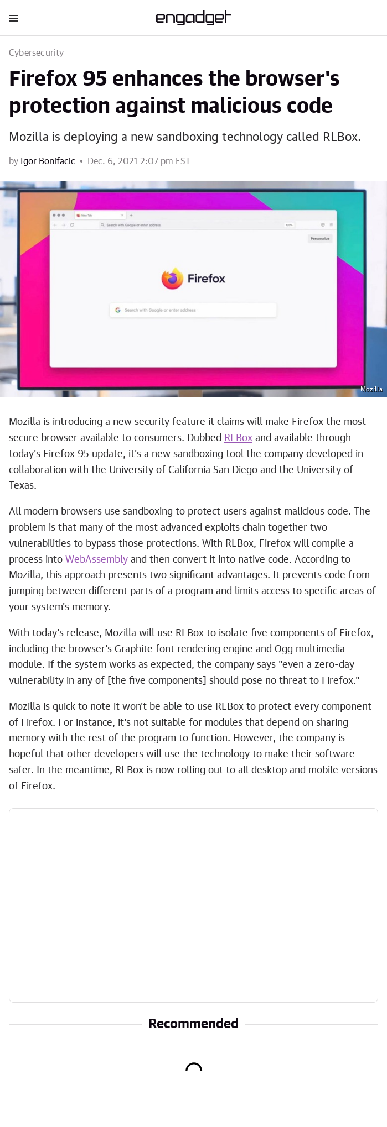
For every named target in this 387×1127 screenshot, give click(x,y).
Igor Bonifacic (47, 161)
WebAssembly (96, 560)
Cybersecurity (36, 53)
